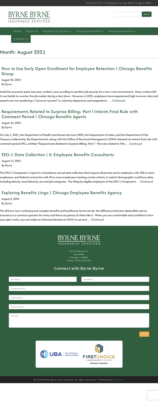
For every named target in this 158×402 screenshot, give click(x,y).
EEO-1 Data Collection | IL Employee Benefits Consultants (58, 154)
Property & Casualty (57, 31)
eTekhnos (118, 379)
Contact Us (20, 38)
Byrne (8, 84)
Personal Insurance (121, 31)
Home (17, 31)
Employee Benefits (90, 31)
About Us (32, 31)
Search (147, 14)
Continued (118, 100)
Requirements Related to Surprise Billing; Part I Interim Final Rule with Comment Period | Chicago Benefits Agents (70, 114)
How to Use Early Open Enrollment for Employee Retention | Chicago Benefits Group (77, 71)
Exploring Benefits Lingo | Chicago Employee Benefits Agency (62, 192)
